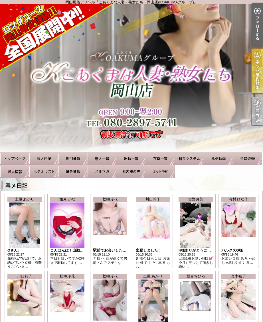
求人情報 (14, 171)
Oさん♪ (13, 250)
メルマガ (102, 171)
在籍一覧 (160, 158)
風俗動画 (218, 158)
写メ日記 (43, 158)
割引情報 (73, 158)
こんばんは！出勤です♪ (69, 250)
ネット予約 (160, 171)
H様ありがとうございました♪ (203, 250)
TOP (14, 158)
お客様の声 (131, 171)
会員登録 (247, 158)
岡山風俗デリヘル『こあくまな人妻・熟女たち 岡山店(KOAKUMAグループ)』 (131, 78)
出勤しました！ (149, 250)
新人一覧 (102, 158)
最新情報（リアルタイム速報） (73, 171)
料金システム (189, 158)
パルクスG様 (232, 250)
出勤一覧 (131, 158)
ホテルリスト (43, 171)
